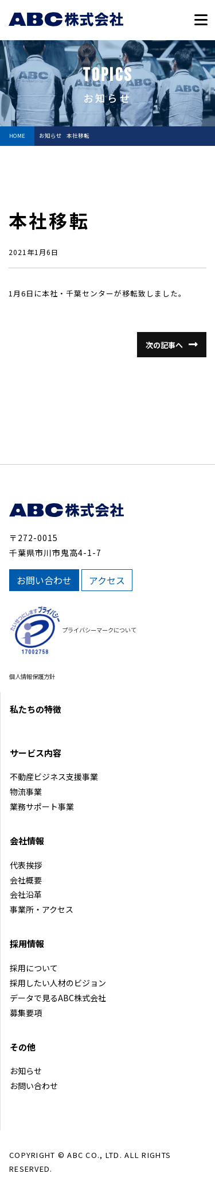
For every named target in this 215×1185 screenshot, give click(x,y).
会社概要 (26, 880)
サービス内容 (35, 753)
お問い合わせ (44, 580)
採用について (34, 968)
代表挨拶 (26, 865)
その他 (23, 1047)
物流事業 (26, 791)
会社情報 (27, 841)
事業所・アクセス (41, 909)
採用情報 (27, 943)
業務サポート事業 (42, 806)
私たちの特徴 (35, 709)
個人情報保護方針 (32, 676)
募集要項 (26, 1012)
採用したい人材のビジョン (58, 983)
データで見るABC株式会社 (58, 997)
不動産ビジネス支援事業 (54, 776)
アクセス (107, 580)
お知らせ (26, 1070)
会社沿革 (26, 894)
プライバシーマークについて (99, 630)
